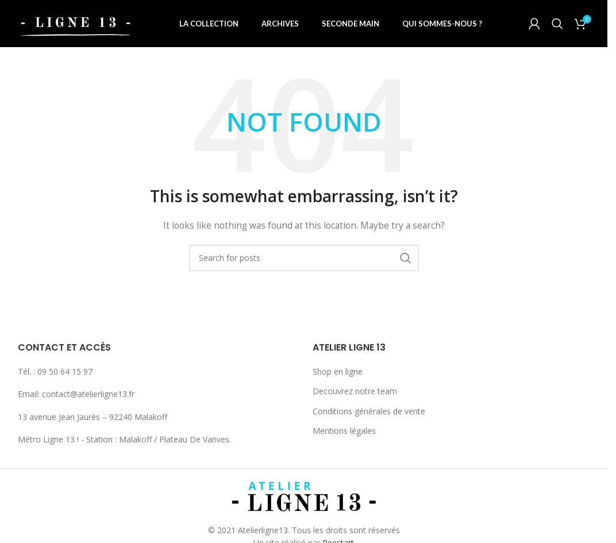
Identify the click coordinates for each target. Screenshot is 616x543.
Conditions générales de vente (369, 415)
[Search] (557, 25)
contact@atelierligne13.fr (88, 398)
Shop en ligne (338, 376)
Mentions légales (344, 435)
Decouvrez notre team (355, 395)
